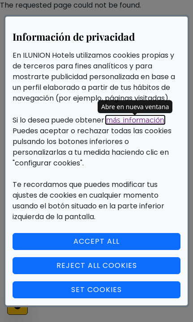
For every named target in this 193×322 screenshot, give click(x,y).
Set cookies (125, 289)
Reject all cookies (96, 265)
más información (135, 120)
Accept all (96, 241)
